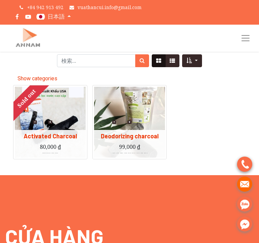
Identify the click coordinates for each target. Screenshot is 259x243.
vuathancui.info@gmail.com (110, 7)
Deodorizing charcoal (130, 140)
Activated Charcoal (50, 140)
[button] (192, 60)
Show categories (37, 78)
